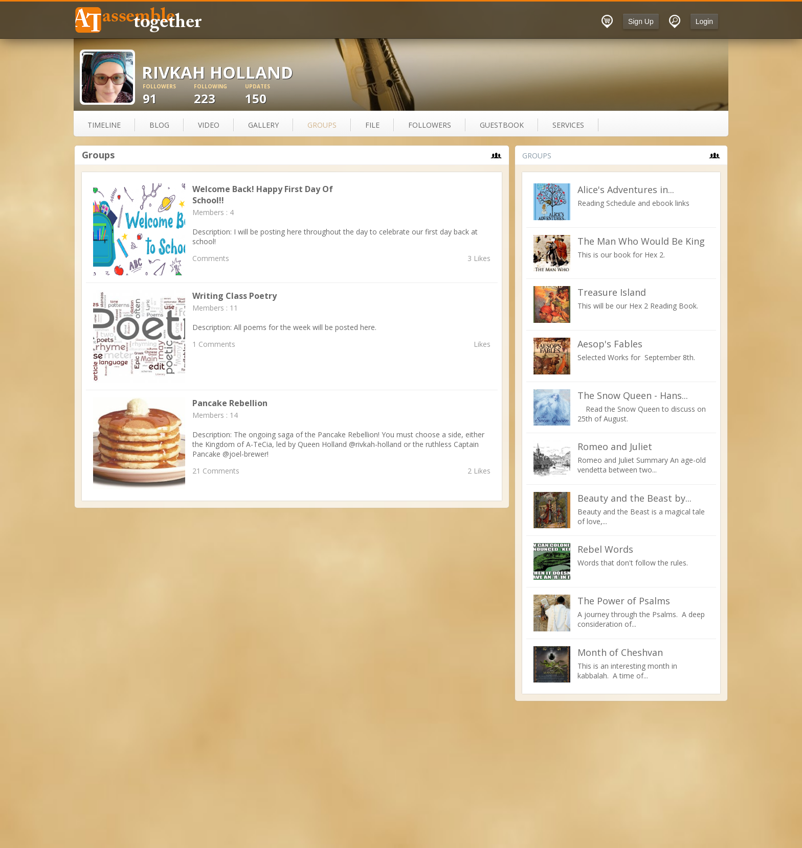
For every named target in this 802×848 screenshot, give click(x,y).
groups (322, 125)
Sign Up (641, 21)
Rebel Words (605, 549)
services (568, 125)
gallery (263, 125)
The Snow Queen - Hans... (632, 395)
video (208, 125)
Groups (98, 155)
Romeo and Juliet (614, 446)
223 (219, 95)
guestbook (502, 125)
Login (704, 21)
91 (168, 95)
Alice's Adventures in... (625, 189)
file (372, 125)
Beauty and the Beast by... (634, 498)
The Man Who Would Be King (641, 241)
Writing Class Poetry (234, 295)
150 (270, 95)
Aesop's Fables (609, 344)
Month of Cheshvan (620, 652)
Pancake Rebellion (230, 403)
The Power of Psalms (623, 601)
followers (429, 125)
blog (159, 125)
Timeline (104, 125)
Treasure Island (611, 292)
